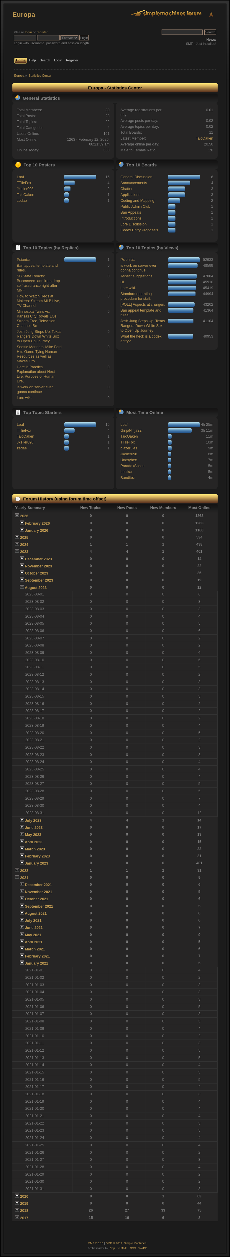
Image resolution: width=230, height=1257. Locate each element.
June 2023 (33, 828)
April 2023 (33, 842)
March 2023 (35, 849)
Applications (130, 195)
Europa (23, 14)
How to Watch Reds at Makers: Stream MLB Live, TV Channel (38, 301)
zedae (22, 201)
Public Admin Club (135, 206)
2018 (24, 1211)
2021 (24, 878)
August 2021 (36, 913)
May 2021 (33, 935)
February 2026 (37, 523)
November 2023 (38, 566)
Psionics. (24, 260)
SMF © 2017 (114, 1243)
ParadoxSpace (132, 466)
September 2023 (39, 580)
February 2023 (37, 856)
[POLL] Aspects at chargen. (142, 304)
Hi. (122, 282)
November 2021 (38, 892)
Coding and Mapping (137, 201)
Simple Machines (135, 1243)
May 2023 (33, 835)
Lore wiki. (24, 398)
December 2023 (38, 559)
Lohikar (126, 472)
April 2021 (33, 942)
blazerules (128, 448)
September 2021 (39, 906)
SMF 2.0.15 (96, 1243)
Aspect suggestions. (136, 276)
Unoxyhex (128, 460)
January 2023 (36, 863)
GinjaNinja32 (130, 430)
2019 (24, 1204)
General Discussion (136, 177)
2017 (24, 1218)
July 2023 (33, 821)
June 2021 (33, 928)
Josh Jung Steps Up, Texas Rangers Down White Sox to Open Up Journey (39, 336)
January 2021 (36, 963)
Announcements (133, 183)
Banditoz (127, 478)
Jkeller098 (25, 189)
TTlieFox (24, 183)
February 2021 (37, 956)
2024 (24, 545)
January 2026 (36, 530)
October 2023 (36, 573)
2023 (24, 552)
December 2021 (38, 885)
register (42, 32)
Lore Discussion (133, 224)
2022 (24, 871)
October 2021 (36, 899)
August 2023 (36, 588)
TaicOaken (204, 138)
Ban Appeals (130, 212)
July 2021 (33, 921)
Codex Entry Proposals (139, 230)
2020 (24, 1196)
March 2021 (35, 949)
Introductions (130, 218)
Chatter (126, 189)
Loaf (20, 177)
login (28, 32)
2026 (24, 516)
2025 (24, 538)
